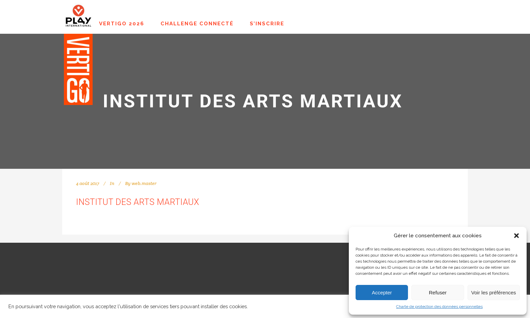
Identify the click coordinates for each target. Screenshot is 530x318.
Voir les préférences (493, 292)
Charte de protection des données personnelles (439, 306)
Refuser (438, 292)
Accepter (382, 292)
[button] (516, 235)
